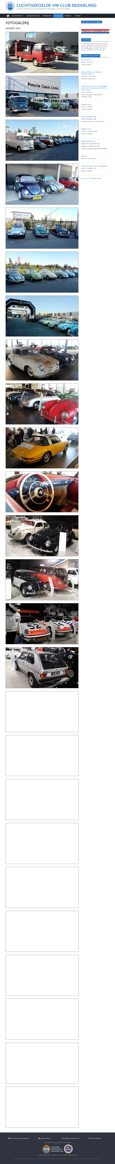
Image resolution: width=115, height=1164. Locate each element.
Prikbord (68, 16)
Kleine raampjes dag (88, 116)
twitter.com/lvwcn (44, 1138)
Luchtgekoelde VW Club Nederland (57, 5)
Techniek (77, 16)
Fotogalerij (58, 16)
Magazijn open (86, 104)
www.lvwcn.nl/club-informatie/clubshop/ (93, 50)
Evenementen (47, 16)
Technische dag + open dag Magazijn (94, 166)
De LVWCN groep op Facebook (18, 1138)
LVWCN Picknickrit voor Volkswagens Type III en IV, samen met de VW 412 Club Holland (94, 88)
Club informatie (17, 16)
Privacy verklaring (94, 1138)
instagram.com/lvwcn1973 (70, 1138)
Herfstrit (84, 156)
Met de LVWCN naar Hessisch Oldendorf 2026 (91, 73)
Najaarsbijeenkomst (88, 141)
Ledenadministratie (33, 16)
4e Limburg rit (86, 60)
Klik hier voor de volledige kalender (91, 178)
